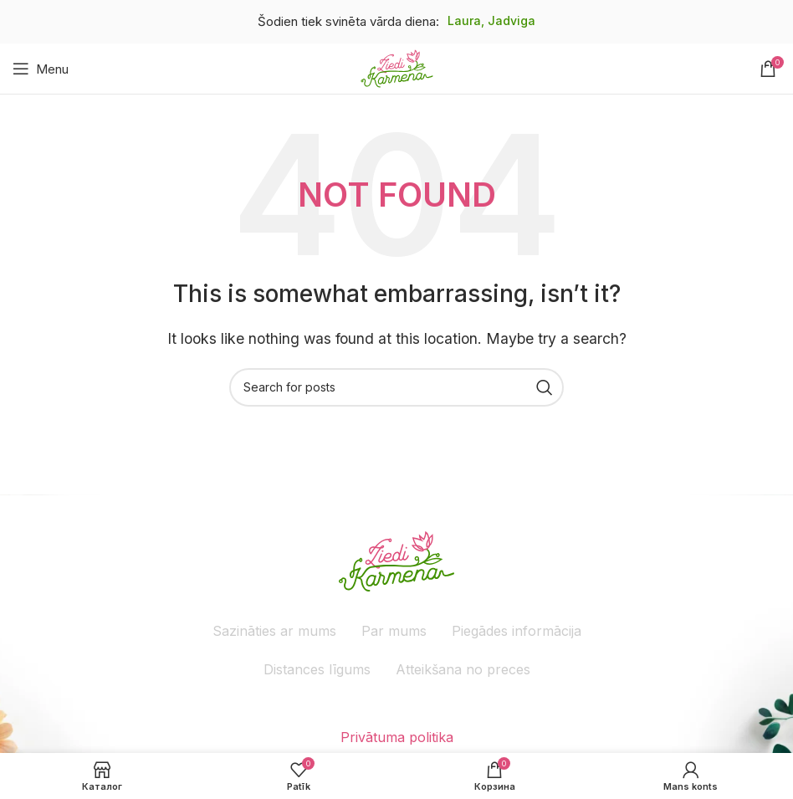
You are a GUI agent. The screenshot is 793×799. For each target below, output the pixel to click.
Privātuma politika (396, 737)
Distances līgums (317, 669)
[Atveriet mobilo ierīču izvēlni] (40, 68)
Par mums (394, 630)
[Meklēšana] (396, 387)
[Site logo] (397, 67)
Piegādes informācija (516, 630)
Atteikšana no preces (463, 669)
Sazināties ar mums (274, 630)
